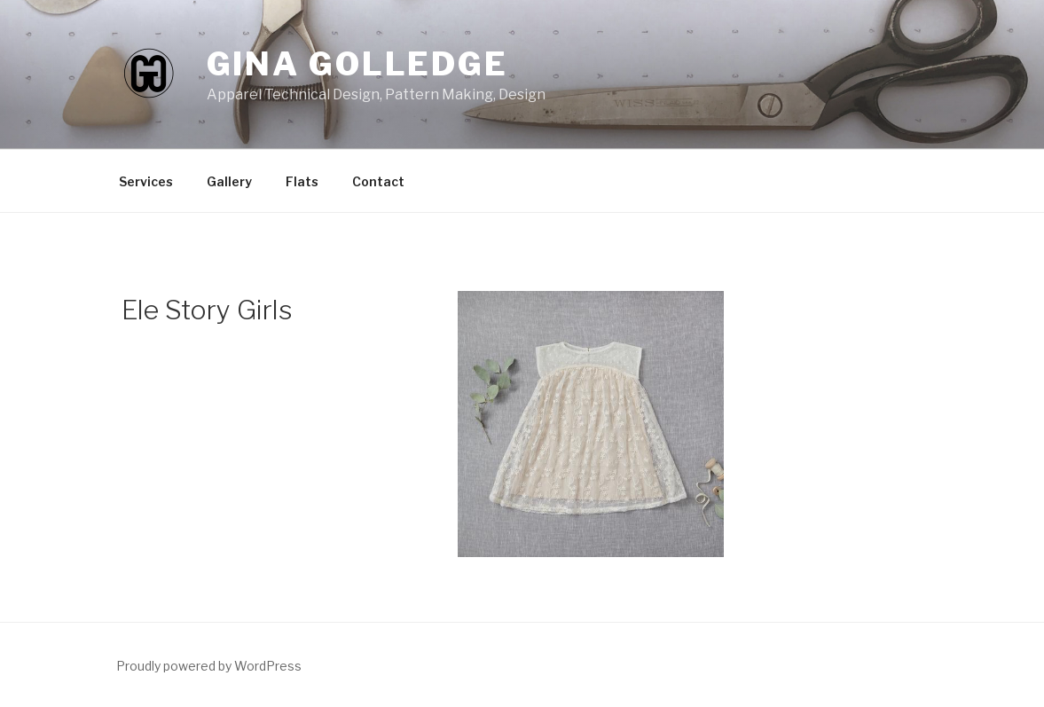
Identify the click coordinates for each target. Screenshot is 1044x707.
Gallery (229, 181)
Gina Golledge (357, 63)
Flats (302, 181)
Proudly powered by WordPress (209, 665)
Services (146, 181)
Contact (378, 181)
